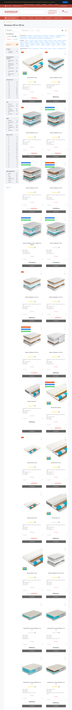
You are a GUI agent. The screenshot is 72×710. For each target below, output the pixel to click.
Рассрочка (44, 4)
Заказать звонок (51, 13)
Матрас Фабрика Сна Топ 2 (56, 297)
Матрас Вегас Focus (56, 462)
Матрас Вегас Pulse (32, 518)
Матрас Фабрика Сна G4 (56, 77)
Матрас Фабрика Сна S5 (56, 188)
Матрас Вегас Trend (32, 77)
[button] (8, 6)
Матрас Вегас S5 (56, 518)
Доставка (26, 7)
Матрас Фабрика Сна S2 (56, 132)
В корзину (32, 101)
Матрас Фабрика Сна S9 (56, 243)
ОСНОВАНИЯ (48, 18)
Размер (32, 92)
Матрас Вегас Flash (32, 462)
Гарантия (51, 4)
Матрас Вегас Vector (32, 573)
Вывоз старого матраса (29, 4)
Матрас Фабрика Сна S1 (32, 132)
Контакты (38, 4)
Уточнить (15, 39)
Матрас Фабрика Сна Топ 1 (32, 297)
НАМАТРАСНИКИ (39, 18)
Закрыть (65, 2)
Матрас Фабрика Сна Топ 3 (32, 352)
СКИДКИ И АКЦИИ (58, 18)
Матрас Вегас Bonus (56, 407)
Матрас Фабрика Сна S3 (32, 188)
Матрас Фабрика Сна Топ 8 (56, 352)
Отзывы (56, 4)
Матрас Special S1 (32, 401)
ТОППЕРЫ (30, 18)
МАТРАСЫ (24, 18)
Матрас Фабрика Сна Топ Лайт (56, 573)
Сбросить (9, 39)
